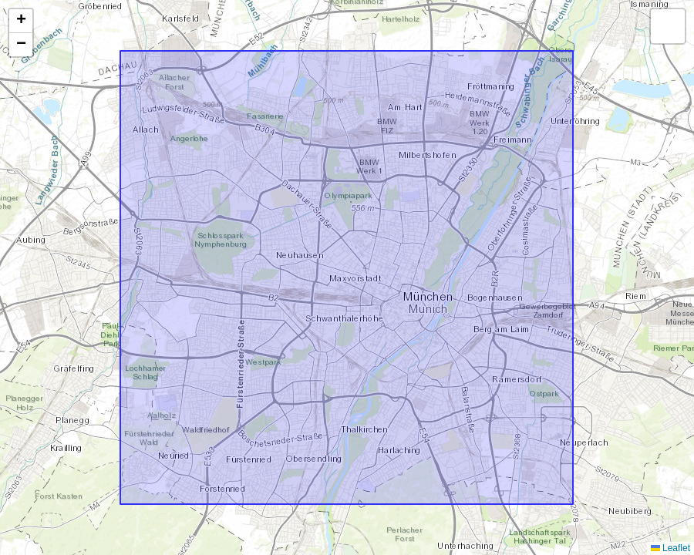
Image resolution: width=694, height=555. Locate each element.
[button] (20, 21)
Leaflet (670, 548)
